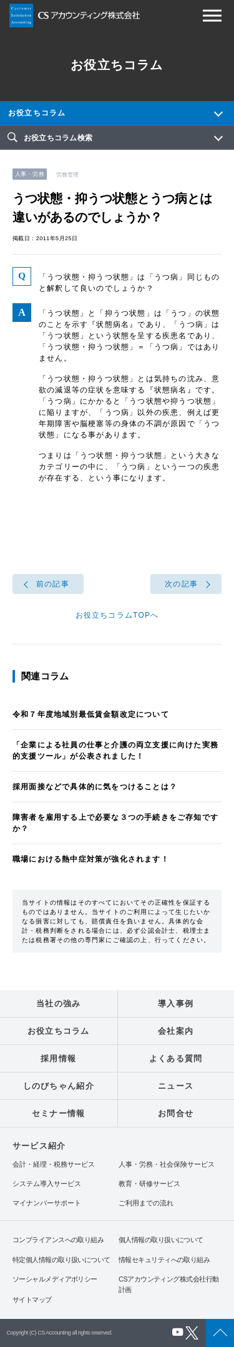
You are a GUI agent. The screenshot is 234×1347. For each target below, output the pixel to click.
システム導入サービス (46, 1183)
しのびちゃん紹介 (58, 1086)
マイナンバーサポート (46, 1203)
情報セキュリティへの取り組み (164, 1259)
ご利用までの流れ (146, 1203)
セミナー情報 (58, 1113)
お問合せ (175, 1113)
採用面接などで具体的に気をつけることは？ (94, 786)
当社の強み (58, 1003)
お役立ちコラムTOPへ (117, 615)
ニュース (175, 1086)
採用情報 (58, 1058)
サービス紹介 (39, 1145)
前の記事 (52, 584)
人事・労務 (29, 174)
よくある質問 (176, 1058)
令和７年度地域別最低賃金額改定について (90, 714)
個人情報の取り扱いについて (161, 1239)
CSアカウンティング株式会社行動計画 (168, 1284)
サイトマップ (32, 1299)
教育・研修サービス (149, 1183)
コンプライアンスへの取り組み (58, 1239)
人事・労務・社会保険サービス (167, 1164)
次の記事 (181, 584)
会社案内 (175, 1031)
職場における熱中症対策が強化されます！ (90, 859)
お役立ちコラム (37, 113)
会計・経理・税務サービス (53, 1164)
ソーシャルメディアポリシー (54, 1279)
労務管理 (67, 175)
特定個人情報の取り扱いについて (61, 1259)
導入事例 (175, 1003)
